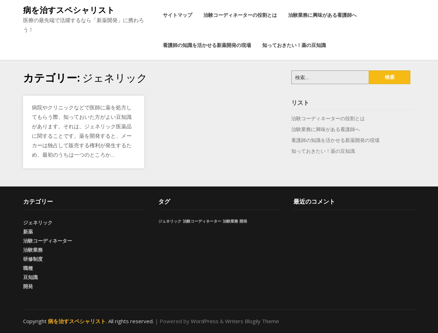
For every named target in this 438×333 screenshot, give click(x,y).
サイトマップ (177, 15)
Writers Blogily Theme (252, 321)
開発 (28, 286)
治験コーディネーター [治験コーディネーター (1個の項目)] (202, 221)
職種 (28, 268)
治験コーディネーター (47, 240)
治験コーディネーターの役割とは (240, 15)
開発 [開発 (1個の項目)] (243, 221)
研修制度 (33, 259)
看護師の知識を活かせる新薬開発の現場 (207, 45)
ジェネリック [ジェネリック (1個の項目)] (169, 221)
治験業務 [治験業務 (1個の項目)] (230, 221)
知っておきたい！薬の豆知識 (294, 45)
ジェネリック (38, 222)
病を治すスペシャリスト (69, 9)
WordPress (204, 321)
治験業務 (33, 249)
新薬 (28, 231)
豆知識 (30, 277)
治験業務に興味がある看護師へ (322, 15)
